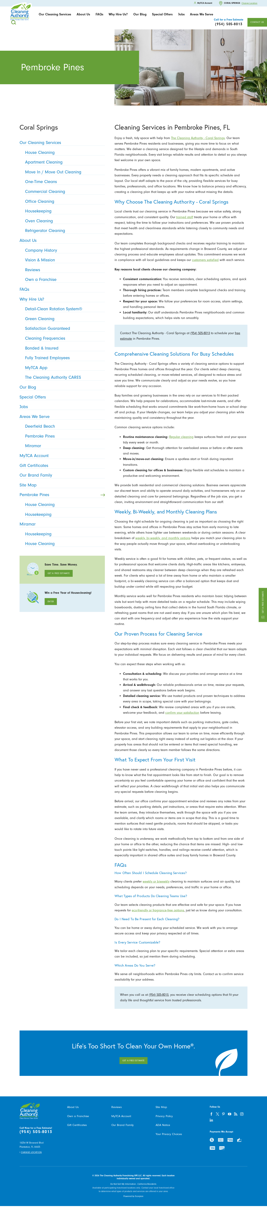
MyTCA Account (121, 1116)
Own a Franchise (78, 1116)
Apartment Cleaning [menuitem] (64, 162)
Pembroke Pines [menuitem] (64, 436)
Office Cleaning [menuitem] (64, 201)
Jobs (181, 14)
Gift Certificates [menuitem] (61, 465)
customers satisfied (205, 260)
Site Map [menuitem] (61, 485)
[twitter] (217, 1114)
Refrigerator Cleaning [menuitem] (64, 230)
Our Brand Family (122, 1125)
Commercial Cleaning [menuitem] (64, 191)
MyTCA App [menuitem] (64, 367)
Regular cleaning (181, 437)
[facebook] (211, 1114)
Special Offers (162, 14)
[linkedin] (211, 1120)
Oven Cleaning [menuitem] (64, 220)
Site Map (161, 1107)
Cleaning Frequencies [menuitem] (64, 338)
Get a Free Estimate (262, 605)
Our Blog (140, 14)
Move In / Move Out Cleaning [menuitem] (64, 172)
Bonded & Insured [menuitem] (64, 348)
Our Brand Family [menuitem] (61, 475)
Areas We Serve (201, 14)
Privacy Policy (164, 1116)
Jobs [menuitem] (61, 406)
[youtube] (229, 1114)
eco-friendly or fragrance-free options (158, 910)
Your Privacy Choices (169, 1134)
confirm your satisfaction (182, 712)
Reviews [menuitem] (64, 269)
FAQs (99, 14)
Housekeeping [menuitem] (64, 211)
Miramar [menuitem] (64, 445)
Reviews (116, 1107)
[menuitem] (55, 14)
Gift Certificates (77, 1125)
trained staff (184, 217)
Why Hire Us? (118, 14)
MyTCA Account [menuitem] (61, 455)
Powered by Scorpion (133, 1196)
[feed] (235, 1114)
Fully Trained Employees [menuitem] (64, 357)
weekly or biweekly (156, 881)
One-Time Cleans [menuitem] (64, 181)
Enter (51, 601)
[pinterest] (223, 1114)
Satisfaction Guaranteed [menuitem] (64, 328)
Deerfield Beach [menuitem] (64, 426)
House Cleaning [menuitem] (64, 152)
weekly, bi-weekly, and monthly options (162, 538)
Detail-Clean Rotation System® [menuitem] (64, 308)
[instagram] (242, 1114)
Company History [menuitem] (64, 250)
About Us (83, 14)
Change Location (249, 3)
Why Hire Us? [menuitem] (61, 299)
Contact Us (257, 22)
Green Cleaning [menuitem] (64, 318)
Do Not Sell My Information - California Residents (133, 1184)
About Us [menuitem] (61, 240)
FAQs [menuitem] (61, 289)
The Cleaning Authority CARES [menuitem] (64, 377)
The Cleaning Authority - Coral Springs (198, 138)
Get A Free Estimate (59, 573)
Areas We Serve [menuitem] (61, 416)
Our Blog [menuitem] (61, 387)
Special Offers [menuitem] (61, 397)
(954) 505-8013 (200, 333)
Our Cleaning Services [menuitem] (61, 142)
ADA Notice (163, 1125)
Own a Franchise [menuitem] (64, 279)
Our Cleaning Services (55, 14)
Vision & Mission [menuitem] (64, 260)
